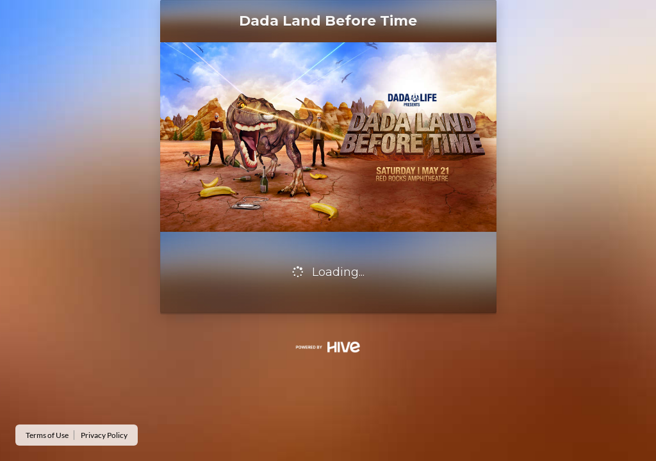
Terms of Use (47, 435)
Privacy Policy (104, 435)
